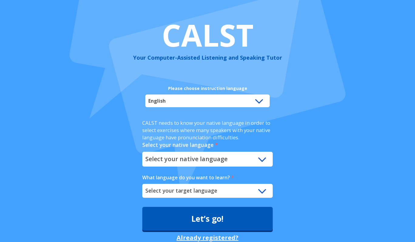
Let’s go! (207, 218)
